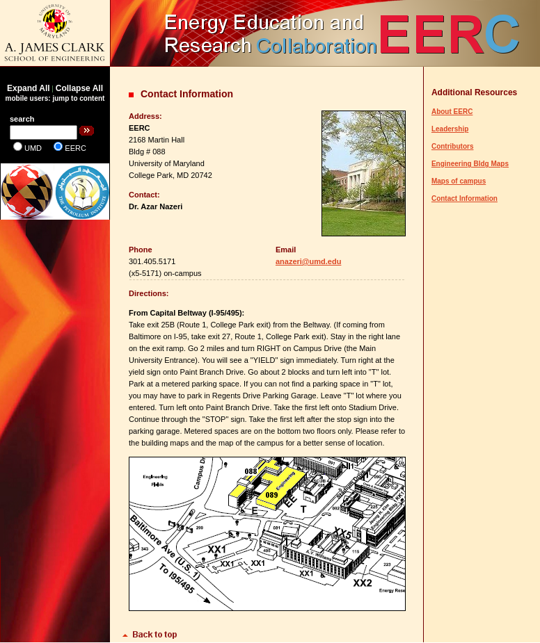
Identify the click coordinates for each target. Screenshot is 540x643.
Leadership (449, 129)
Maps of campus (458, 181)
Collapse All (79, 88)
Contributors (452, 146)
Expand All (28, 88)
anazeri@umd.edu (308, 261)
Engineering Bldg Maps (470, 164)
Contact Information (464, 198)
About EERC (451, 111)
